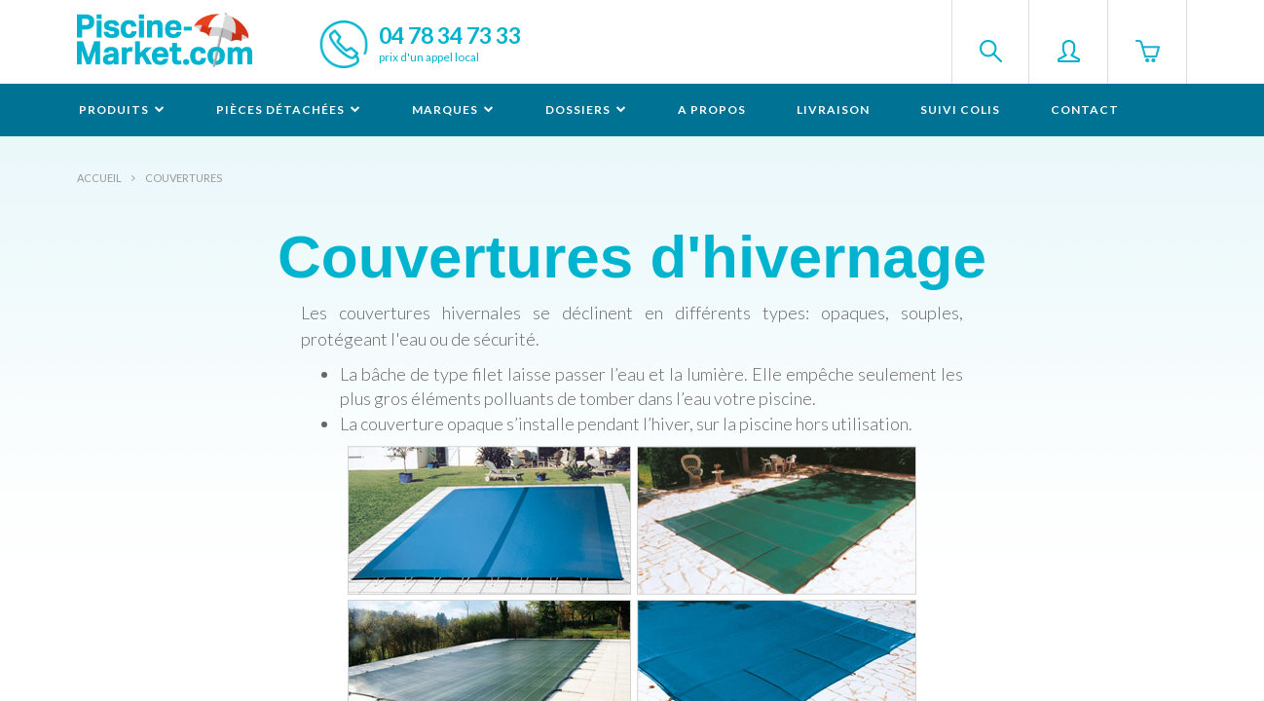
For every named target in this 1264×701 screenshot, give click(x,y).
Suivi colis (960, 109)
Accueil (99, 177)
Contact (1085, 109)
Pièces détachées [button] (288, 109)
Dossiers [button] (586, 109)
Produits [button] (122, 109)
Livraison (833, 109)
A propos (712, 109)
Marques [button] (453, 109)
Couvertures (183, 177)
